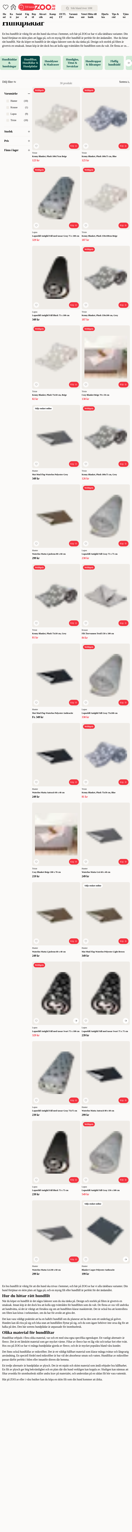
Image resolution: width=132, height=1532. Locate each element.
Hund (4, 15)
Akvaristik (42, 15)
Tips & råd (115, 15)
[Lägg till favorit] (36, 146)
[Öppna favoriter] (5, 7)
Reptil (34, 15)
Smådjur (19, 15)
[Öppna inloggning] (13, 7)
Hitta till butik (92, 15)
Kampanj (53, 15)
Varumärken (73, 15)
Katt (11, 15)
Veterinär (84, 15)
